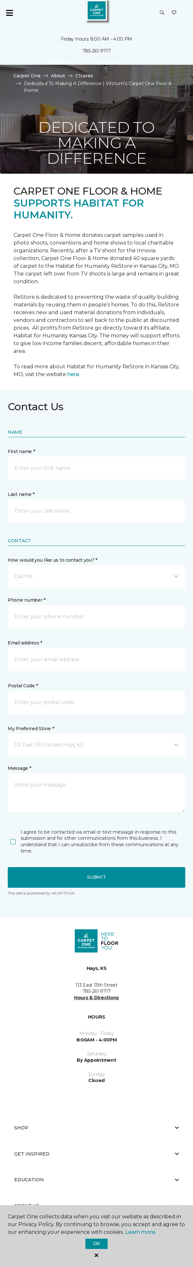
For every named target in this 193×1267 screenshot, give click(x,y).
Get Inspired (96, 1154)
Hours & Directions (96, 998)
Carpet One (27, 76)
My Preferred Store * (31, 728)
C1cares (84, 76)
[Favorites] (174, 13)
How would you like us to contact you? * (52, 560)
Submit (96, 877)
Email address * (25, 643)
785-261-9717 (96, 51)
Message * (19, 768)
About (58, 76)
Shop (96, 1128)
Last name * (21, 494)
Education (96, 1180)
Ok (96, 1243)
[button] (162, 13)
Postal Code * (23, 685)
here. (73, 374)
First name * (21, 451)
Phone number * (26, 600)
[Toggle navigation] (9, 13)
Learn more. (140, 1232)
